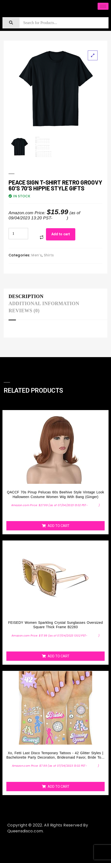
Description (26, 296)
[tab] (27, 296)
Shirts (49, 255)
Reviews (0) (24, 310)
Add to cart (60, 234)
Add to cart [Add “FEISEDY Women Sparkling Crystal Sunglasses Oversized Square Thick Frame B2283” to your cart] (58, 656)
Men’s (36, 255)
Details (60, 218)
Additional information (44, 303)
